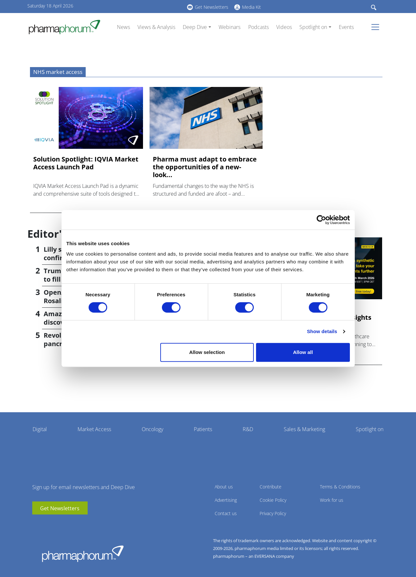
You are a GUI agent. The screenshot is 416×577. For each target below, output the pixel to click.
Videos (284, 27)
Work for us (331, 500)
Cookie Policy (273, 500)
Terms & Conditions (340, 487)
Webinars (229, 27)
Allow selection (207, 352)
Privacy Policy (273, 513)
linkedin (130, 6)
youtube (120, 6)
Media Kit (251, 7)
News (123, 27)
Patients (203, 429)
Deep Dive (195, 27)
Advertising (226, 500)
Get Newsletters (211, 7)
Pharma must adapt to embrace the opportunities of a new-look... (205, 167)
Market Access (94, 429)
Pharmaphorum (82, 554)
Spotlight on (313, 27)
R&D (248, 429)
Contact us (226, 513)
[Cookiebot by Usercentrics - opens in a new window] (321, 220)
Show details (322, 331)
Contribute (270, 487)
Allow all (303, 352)
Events (346, 27)
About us (224, 487)
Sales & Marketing (304, 429)
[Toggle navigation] (377, 27)
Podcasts (258, 27)
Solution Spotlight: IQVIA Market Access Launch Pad (85, 163)
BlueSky (139, 6)
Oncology (152, 429)
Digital (40, 429)
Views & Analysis (156, 27)
